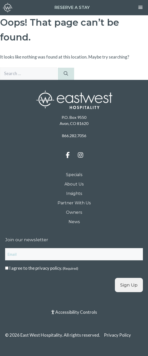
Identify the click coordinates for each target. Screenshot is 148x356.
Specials (74, 174)
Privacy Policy (117, 335)
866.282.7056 (74, 135)
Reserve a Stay (72, 7)
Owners (74, 212)
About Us (74, 184)
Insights (74, 193)
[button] (68, 155)
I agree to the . (43, 268)
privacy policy (48, 268)
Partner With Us (74, 203)
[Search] (66, 74)
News (74, 221)
